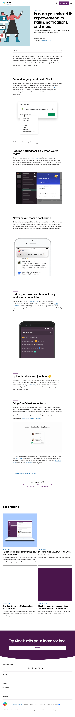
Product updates (30, 473)
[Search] (56, 3)
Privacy (26, 704)
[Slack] (7, 3)
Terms (31, 704)
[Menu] (71, 3)
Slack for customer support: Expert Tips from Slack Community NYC (53, 607)
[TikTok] (45, 668)
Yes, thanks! (31, 486)
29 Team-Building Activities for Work (54, 552)
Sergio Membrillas (46, 40)
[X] (39, 668)
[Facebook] (36, 668)
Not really (44, 486)
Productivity (38, 10)
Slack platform (19, 473)
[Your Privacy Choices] (52, 704)
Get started (64, 3)
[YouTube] (42, 668)
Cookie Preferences (40, 704)
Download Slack (17, 704)
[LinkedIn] (29, 668)
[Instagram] (32, 668)
